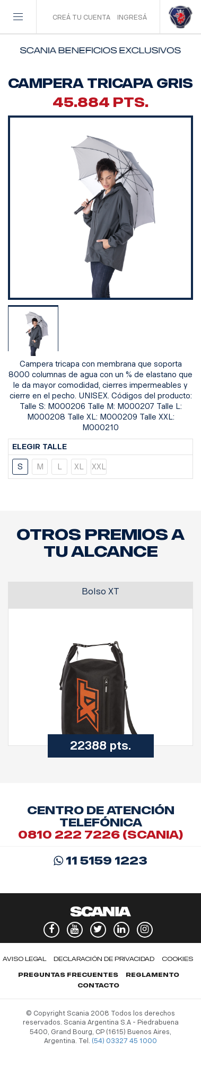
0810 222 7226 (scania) (100, 835)
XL (79, 466)
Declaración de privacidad (104, 959)
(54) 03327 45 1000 (124, 1041)
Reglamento (152, 975)
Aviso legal (24, 959)
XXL (99, 466)
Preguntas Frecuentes (68, 975)
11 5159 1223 (100, 861)
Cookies (177, 959)
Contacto (98, 985)
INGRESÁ (132, 17)
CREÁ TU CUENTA (81, 17)
